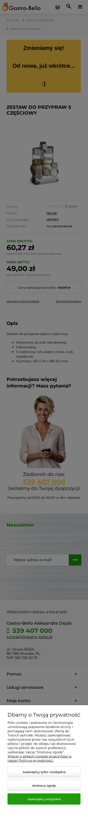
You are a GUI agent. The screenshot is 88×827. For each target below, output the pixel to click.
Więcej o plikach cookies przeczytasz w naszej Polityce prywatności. (40, 758)
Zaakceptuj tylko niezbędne (44, 772)
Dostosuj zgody (44, 785)
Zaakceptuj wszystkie (44, 799)
